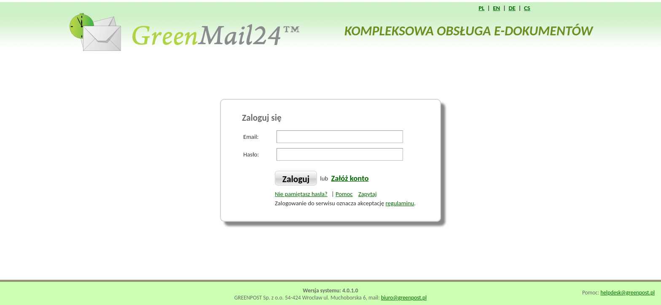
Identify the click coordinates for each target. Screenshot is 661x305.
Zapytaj (367, 194)
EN (496, 8)
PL (481, 8)
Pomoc (344, 194)
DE (511, 8)
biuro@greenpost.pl (404, 297)
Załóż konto (349, 178)
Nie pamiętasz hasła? (301, 194)
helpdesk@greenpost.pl (627, 292)
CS (527, 8)
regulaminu (400, 203)
